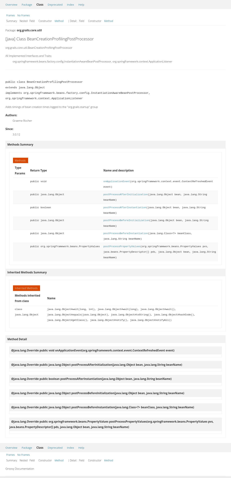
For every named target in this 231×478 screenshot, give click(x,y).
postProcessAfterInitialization (125, 194)
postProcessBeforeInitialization (126, 220)
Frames (10, 15)
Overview (11, 4)
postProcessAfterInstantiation (124, 207)
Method (59, 21)
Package (27, 4)
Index (70, 4)
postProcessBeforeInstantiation (125, 233)
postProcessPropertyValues (121, 246)
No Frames (23, 15)
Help (81, 4)
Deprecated (55, 4)
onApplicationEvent (116, 181)
